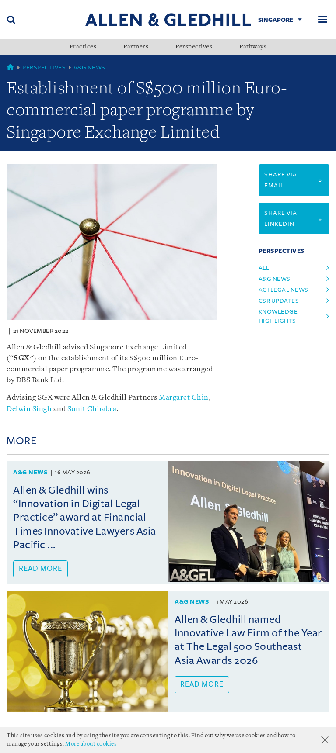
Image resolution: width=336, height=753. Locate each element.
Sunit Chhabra (92, 409)
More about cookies (91, 744)
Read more (40, 569)
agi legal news (283, 290)
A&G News (89, 67)
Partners (135, 47)
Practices (83, 47)
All (264, 268)
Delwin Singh (29, 409)
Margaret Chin (184, 397)
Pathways (252, 47)
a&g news (274, 279)
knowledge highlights (278, 316)
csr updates (279, 300)
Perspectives (193, 47)
